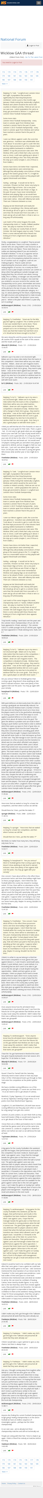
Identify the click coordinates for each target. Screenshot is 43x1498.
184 (31, 76)
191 (31, 80)
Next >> (5, 84)
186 (3, 80)
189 (20, 80)
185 (37, 76)
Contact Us (21, 1483)
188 (14, 80)
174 (14, 72)
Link (4, 312)
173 (9, 72)
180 (9, 76)
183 (25, 76)
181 (14, 76)
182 (20, 76)
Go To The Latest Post (33, 57)
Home (4, 1483)
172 (3, 72)
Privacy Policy (11, 1483)
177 (31, 72)
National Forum (13, 39)
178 (37, 72)
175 (20, 72)
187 (9, 80)
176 (26, 72)
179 (3, 76)
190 (25, 80)
